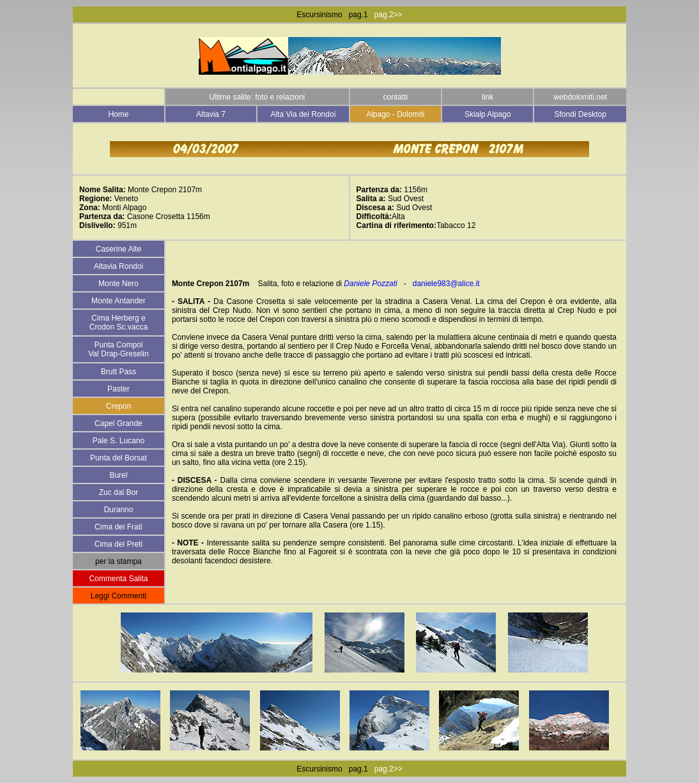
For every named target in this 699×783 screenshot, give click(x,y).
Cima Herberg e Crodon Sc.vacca (118, 322)
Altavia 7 (211, 114)
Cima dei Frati (118, 526)
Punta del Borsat (118, 457)
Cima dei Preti (118, 544)
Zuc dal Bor (118, 492)
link (487, 97)
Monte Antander (118, 300)
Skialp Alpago (488, 114)
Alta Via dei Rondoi (302, 114)
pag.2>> (388, 14)
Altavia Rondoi (118, 266)
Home (118, 114)
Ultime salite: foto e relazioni (257, 97)
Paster (118, 388)
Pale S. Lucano (118, 440)
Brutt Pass (118, 371)
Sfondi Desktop (580, 114)
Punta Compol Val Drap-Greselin (118, 349)
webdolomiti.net (580, 97)
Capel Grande (118, 423)
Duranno (118, 509)
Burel (118, 475)
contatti (395, 97)
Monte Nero (118, 283)
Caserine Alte (118, 249)
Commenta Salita (118, 578)
